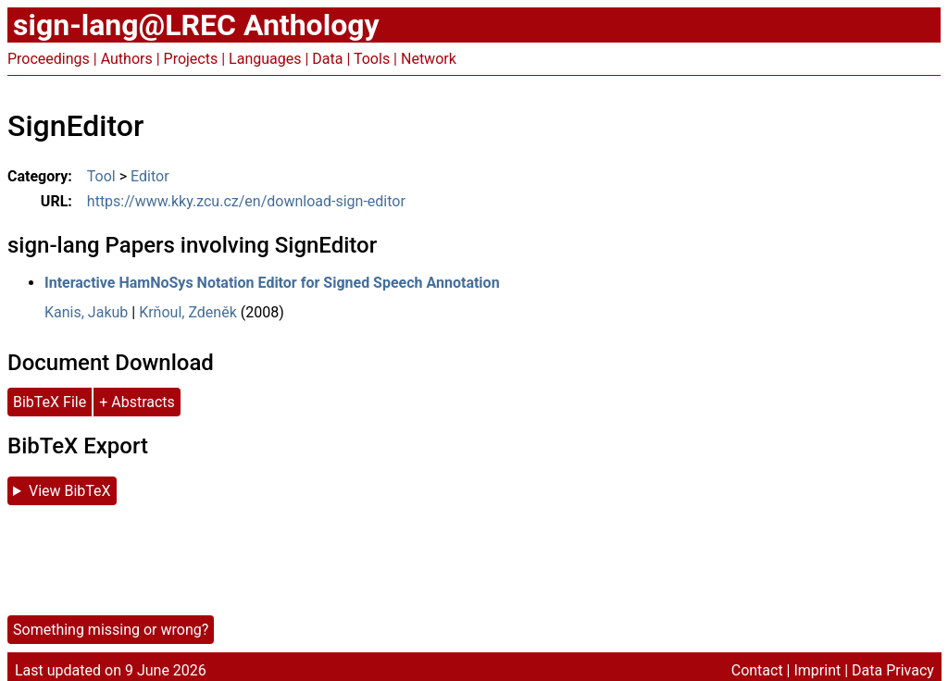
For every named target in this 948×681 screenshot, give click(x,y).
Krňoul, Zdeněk (188, 312)
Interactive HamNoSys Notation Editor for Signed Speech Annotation (272, 282)
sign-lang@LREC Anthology (196, 25)
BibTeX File (49, 402)
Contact (757, 670)
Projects (191, 59)
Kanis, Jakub (86, 312)
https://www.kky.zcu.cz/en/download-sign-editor (246, 201)
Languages (265, 59)
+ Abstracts (137, 402)
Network (428, 59)
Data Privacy (893, 670)
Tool (101, 176)
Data (327, 59)
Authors (127, 59)
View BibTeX (70, 491)
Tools (372, 59)
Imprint (817, 670)
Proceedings (48, 59)
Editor (149, 176)
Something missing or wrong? (110, 629)
